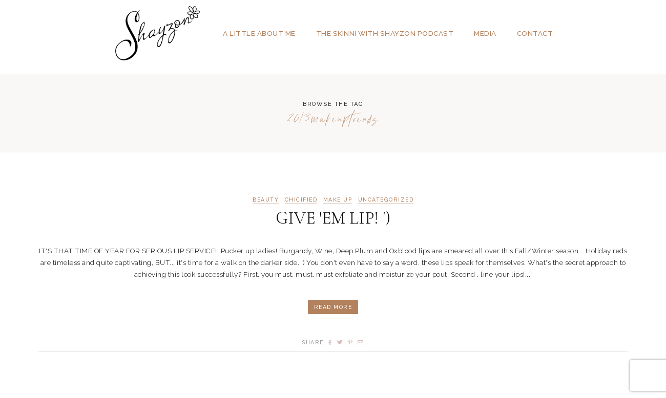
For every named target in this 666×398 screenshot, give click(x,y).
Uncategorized (386, 200)
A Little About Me (259, 33)
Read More (333, 307)
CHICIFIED (301, 200)
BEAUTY (266, 200)
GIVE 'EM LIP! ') (333, 218)
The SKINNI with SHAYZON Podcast (385, 33)
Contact (535, 33)
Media (485, 33)
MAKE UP (337, 200)
